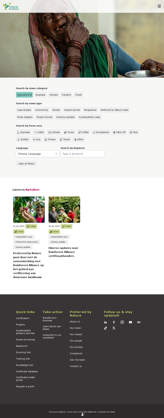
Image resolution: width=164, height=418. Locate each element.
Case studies (24, 110)
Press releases (24, 117)
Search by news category (31, 88)
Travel (78, 94)
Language (22, 148)
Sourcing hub (23, 352)
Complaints (76, 353)
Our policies (76, 347)
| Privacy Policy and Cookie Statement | (82, 412)
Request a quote (25, 386)
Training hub (23, 358)
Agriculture (23, 94)
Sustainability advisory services (25, 331)
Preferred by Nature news (114, 110)
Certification (22, 318)
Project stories (44, 117)
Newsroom (22, 346)
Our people (76, 340)
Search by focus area (29, 125)
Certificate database (27, 371)
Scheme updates (65, 117)
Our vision (75, 328)
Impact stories (72, 110)
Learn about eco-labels (52, 327)
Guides (56, 110)
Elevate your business (50, 319)
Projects (20, 324)
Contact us (76, 366)
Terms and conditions (57, 412)
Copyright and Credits (106, 412)
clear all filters (26, 163)
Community (41, 110)
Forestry (66, 94)
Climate (53, 94)
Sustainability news (89, 117)
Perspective (90, 110)
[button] (27, 312)
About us (75, 321)
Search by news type (29, 103)
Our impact (76, 334)
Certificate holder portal (25, 378)
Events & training (25, 339)
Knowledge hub (24, 365)
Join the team (77, 359)
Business (40, 94)
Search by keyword (72, 148)
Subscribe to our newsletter (52, 336)
